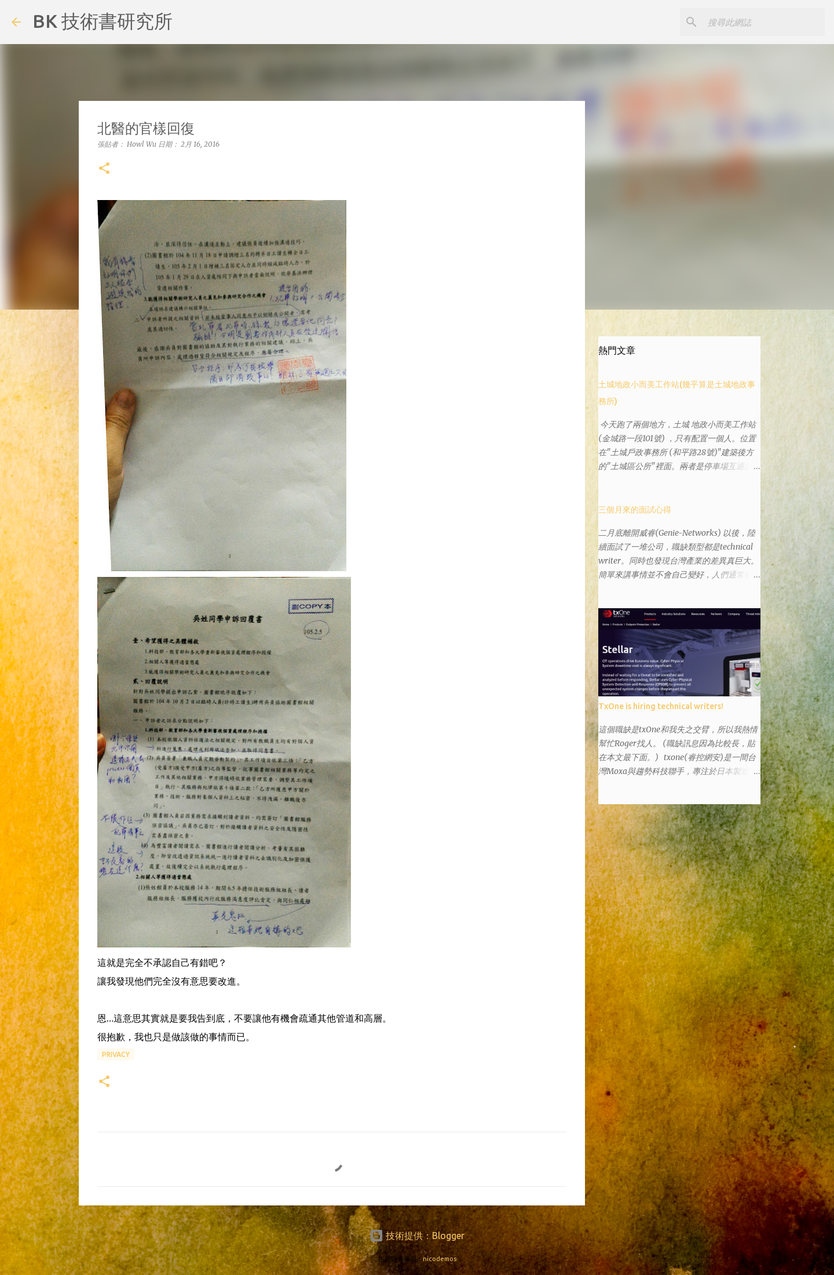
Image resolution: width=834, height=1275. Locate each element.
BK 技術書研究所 (102, 20)
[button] (104, 169)
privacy (116, 1054)
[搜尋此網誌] (764, 22)
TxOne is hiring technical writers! (660, 706)
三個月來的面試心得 (634, 509)
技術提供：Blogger (417, 1235)
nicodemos (439, 1258)
